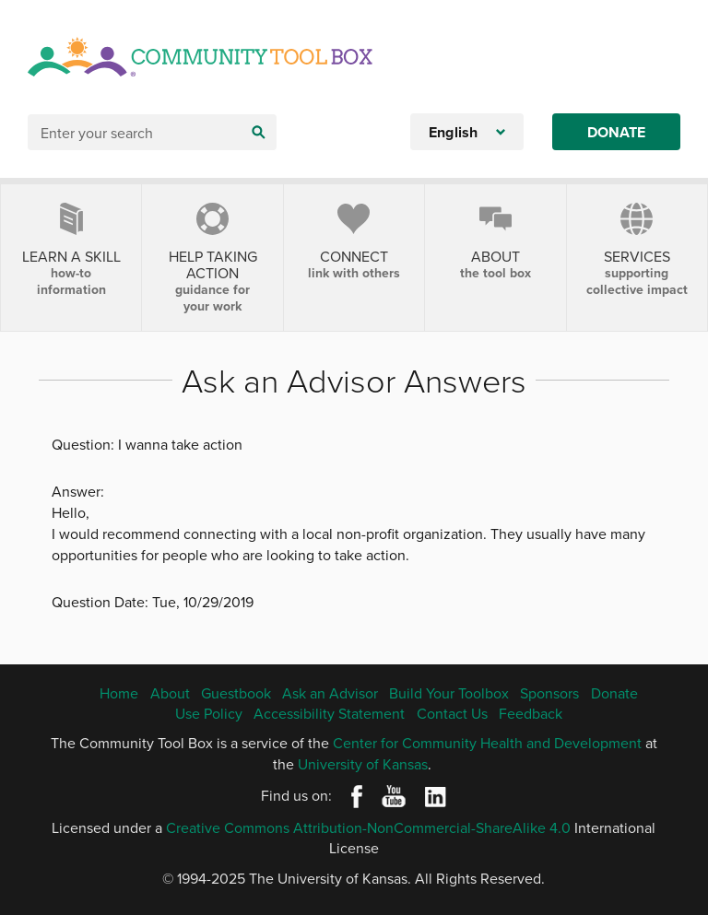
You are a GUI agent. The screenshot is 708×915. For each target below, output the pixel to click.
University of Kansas (363, 764)
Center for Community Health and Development (487, 743)
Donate (616, 132)
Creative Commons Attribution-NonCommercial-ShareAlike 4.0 (368, 827)
